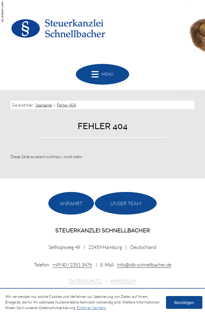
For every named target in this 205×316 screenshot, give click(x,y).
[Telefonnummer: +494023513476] (72, 265)
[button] (102, 74)
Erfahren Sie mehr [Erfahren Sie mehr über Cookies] (91, 307)
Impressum (123, 281)
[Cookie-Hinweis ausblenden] (184, 302)
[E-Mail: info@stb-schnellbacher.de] (144, 265)
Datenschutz (85, 281)
